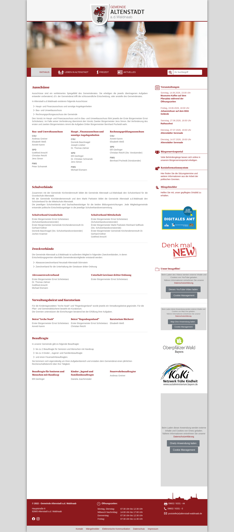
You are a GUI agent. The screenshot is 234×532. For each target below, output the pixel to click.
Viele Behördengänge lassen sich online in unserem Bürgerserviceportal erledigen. (180, 158)
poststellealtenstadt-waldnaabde (185, 513)
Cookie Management (184, 295)
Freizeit (104, 72)
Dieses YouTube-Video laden (183, 289)
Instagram (38, 518)
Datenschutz (139, 529)
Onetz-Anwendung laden (183, 443)
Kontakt (79, 529)
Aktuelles (129, 72)
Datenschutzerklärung (183, 283)
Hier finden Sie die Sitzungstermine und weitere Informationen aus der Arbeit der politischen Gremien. (179, 176)
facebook (33, 518)
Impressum (153, 529)
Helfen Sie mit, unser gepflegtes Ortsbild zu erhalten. (181, 194)
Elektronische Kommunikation (116, 529)
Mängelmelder (92, 529)
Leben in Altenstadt (76, 72)
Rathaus (45, 72)
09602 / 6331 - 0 (175, 508)
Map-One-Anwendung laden (182, 322)
